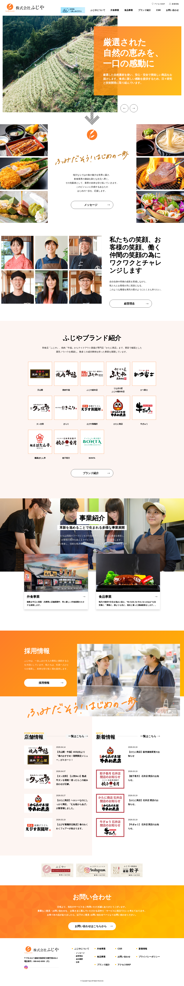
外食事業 (115, 10)
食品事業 (128, 10)
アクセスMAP (124, 965)
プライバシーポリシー (149, 957)
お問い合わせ (172, 10)
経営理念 (79, 956)
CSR (158, 10)
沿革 (77, 962)
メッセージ (80, 953)
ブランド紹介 (144, 10)
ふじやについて (97, 10)
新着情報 (143, 949)
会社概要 (79, 959)
